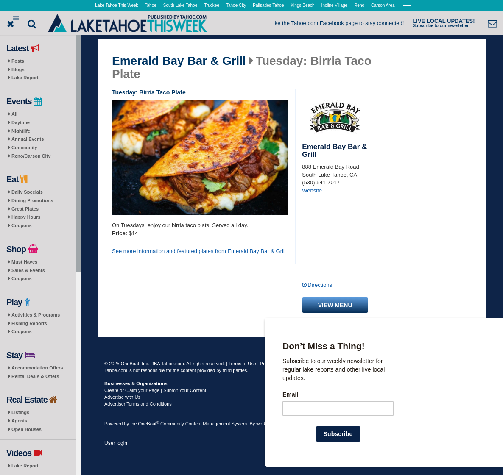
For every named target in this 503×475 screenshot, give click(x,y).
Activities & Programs (35, 314)
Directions (319, 285)
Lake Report (25, 77)
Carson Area (383, 5)
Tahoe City (236, 5)
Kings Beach (302, 5)
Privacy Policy (274, 363)
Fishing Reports (29, 323)
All (14, 114)
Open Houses (26, 429)
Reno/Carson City (30, 155)
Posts (17, 61)
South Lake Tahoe (180, 5)
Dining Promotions (32, 200)
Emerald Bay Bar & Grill (179, 61)
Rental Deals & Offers (35, 376)
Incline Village (334, 5)
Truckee (211, 5)
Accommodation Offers (37, 367)
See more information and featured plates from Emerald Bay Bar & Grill (199, 251)
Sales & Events (28, 270)
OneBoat (148, 423)
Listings (20, 412)
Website (312, 190)
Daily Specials (27, 191)
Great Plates (25, 208)
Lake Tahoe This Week (116, 5)
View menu (335, 305)
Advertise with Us (122, 397)
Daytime (20, 122)
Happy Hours (25, 216)
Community (24, 147)
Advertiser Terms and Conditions (138, 403)
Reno (359, 5)
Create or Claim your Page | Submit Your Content (155, 390)
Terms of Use (242, 363)
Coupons (21, 225)
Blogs (18, 69)
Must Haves (24, 261)
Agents (19, 420)
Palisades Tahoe (268, 5)
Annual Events (27, 139)
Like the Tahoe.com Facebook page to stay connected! (337, 23)
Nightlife (20, 130)
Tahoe (150, 5)
